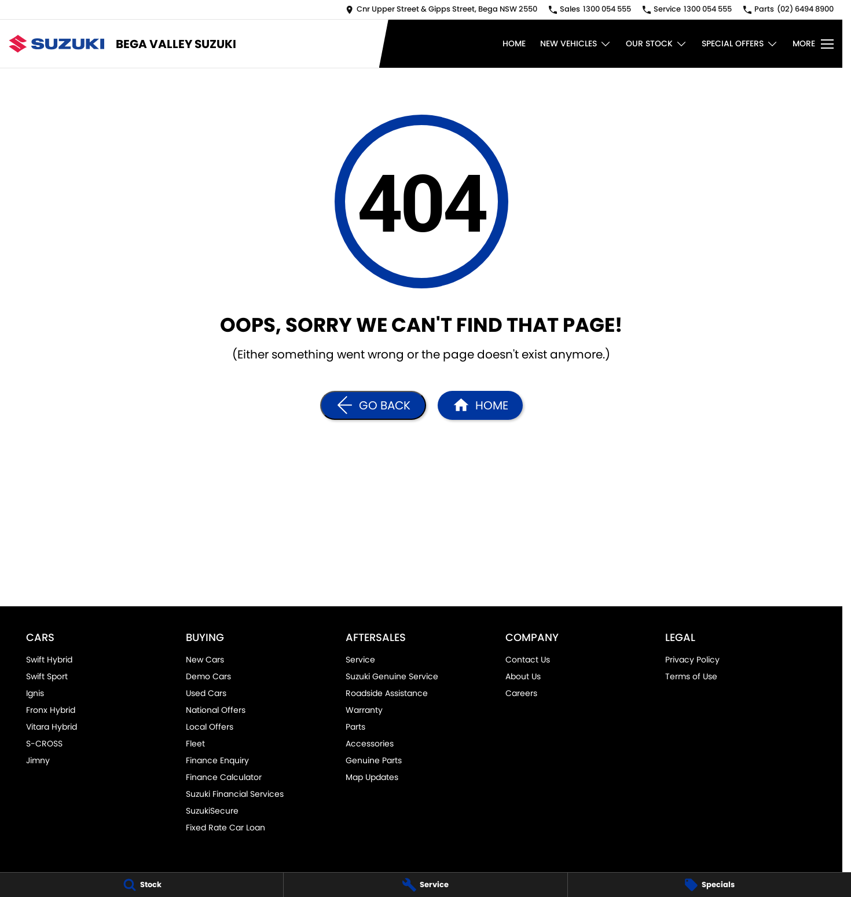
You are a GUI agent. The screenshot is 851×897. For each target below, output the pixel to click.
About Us (523, 676)
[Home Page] (56, 44)
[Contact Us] (441, 9)
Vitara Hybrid (51, 727)
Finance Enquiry (217, 760)
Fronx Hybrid (50, 710)
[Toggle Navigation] (813, 44)
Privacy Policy (692, 659)
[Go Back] (373, 405)
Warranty (364, 710)
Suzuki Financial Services (235, 794)
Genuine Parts (374, 760)
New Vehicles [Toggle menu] (575, 44)
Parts (355, 727)
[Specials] (709, 885)
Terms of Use (691, 676)
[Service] (425, 885)
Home (514, 43)
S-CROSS (44, 743)
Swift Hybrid (49, 659)
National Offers (215, 710)
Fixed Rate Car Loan (225, 827)
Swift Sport (47, 676)
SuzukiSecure (212, 811)
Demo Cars (208, 676)
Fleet (195, 743)
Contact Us (527, 659)
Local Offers (209, 727)
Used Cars (206, 693)
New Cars (205, 659)
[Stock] (141, 885)
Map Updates (372, 777)
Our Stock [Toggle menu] (656, 44)
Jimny (38, 760)
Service (360, 659)
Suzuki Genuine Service (392, 676)
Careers (521, 693)
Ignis (35, 693)
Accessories (370, 743)
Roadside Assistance (387, 693)
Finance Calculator (224, 777)
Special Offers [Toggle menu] (740, 44)
